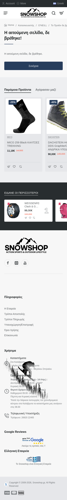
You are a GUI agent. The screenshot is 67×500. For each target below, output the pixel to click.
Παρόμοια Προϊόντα (17, 89)
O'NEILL (42, 25)
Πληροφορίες (13, 297)
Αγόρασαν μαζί (45, 89)
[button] (8, 166)
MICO (9, 137)
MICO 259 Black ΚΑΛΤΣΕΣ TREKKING (23, 144)
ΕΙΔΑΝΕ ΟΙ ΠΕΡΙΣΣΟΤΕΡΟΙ (21, 192)
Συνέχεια (33, 66)
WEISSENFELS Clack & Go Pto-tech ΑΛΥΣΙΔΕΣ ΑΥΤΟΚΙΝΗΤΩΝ (31, 205)
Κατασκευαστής (26, 25)
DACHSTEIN (53, 137)
